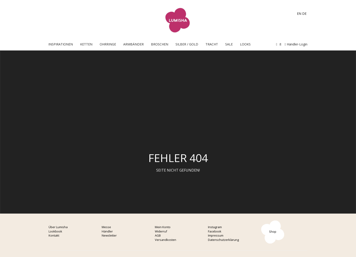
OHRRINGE (108, 44)
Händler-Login (296, 44)
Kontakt (54, 235)
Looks (245, 44)
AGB (158, 235)
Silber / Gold (187, 44)
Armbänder (133, 44)
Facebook (214, 231)
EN (299, 13)
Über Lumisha (58, 227)
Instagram (215, 227)
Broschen (159, 44)
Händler (107, 231)
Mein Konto (163, 227)
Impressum (215, 235)
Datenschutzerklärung (223, 240)
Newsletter (109, 235)
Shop (272, 232)
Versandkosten (165, 240)
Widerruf (161, 231)
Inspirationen (60, 44)
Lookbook (55, 231)
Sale (229, 44)
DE (304, 13)
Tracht (211, 44)
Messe (106, 227)
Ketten (86, 44)
